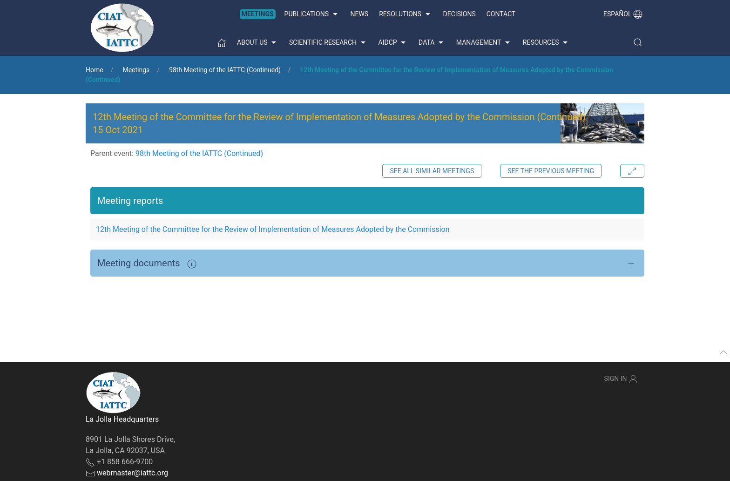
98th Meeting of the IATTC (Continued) (225, 70)
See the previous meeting (550, 171)
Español (622, 14)
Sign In (621, 379)
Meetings (258, 14)
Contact (501, 14)
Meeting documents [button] (146, 263)
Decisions (459, 14)
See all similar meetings (432, 171)
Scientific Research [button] (328, 42)
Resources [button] (546, 42)
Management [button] (484, 42)
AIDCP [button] (393, 42)
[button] (637, 42)
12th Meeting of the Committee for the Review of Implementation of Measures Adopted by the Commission (273, 229)
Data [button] (432, 42)
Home (94, 70)
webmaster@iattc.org (132, 472)
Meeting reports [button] (130, 200)
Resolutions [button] (405, 14)
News (360, 14)
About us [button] (257, 42)
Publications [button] (312, 14)
